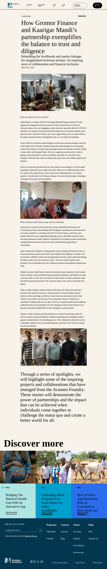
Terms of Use (80, 562)
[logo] (10, 5)
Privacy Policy (97, 562)
